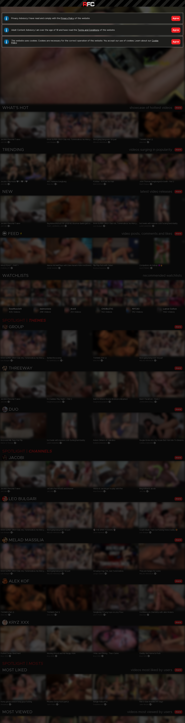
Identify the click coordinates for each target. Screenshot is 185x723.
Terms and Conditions (88, 30)
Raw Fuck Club (89, 4)
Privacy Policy (67, 18)
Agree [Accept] (176, 18)
